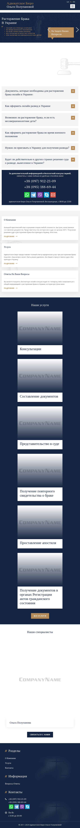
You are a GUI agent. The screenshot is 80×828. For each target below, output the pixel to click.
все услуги (40, 616)
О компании (10, 219)
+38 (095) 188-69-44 (40, 187)
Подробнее (10, 236)
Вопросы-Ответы (12, 783)
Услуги (7, 247)
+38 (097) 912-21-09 (40, 181)
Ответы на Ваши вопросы (16, 274)
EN (74, 2)
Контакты (9, 768)
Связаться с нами (40, 734)
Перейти (40, 333)
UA (68, 2)
